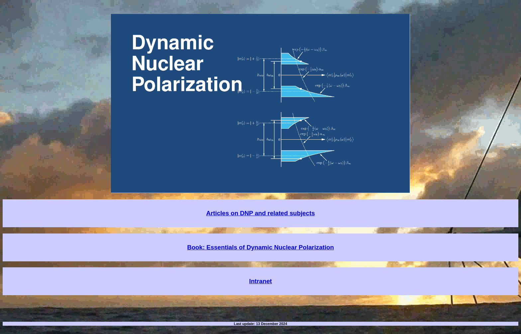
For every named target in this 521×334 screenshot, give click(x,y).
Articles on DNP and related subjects (260, 213)
